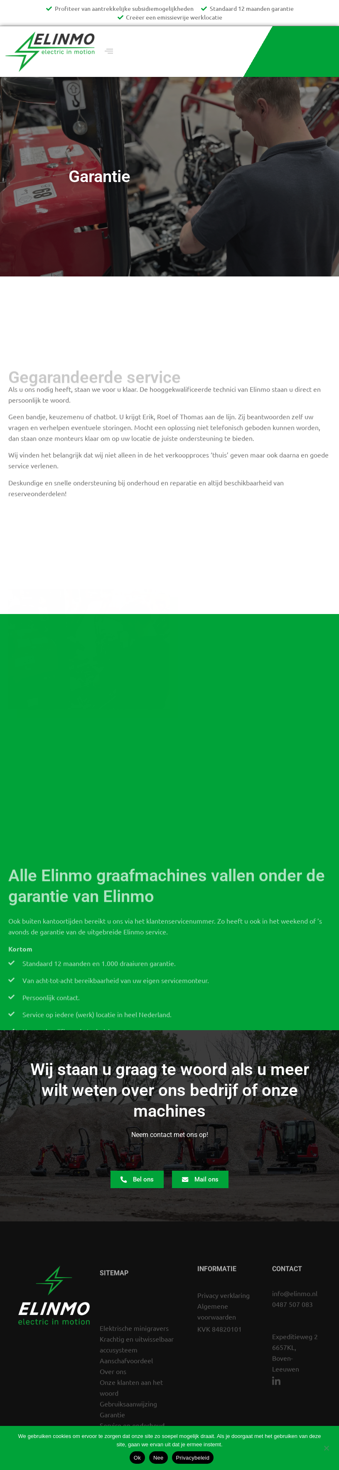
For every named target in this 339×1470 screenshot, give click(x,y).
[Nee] (326, 1447)
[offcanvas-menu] (109, 51)
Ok (137, 1458)
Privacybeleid (193, 1458)
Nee (158, 1458)
